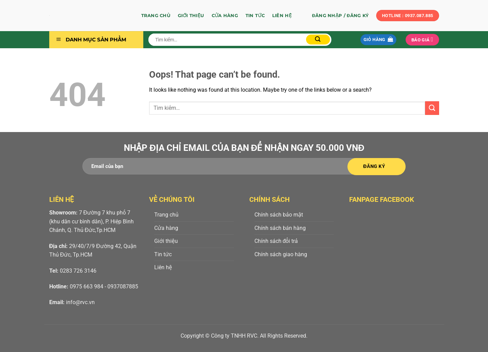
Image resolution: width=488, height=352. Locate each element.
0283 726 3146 (78, 271)
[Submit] (318, 39)
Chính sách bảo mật (278, 214)
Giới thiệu (191, 15)
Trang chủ (155, 15)
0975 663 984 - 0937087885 (104, 286)
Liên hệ (282, 15)
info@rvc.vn (80, 302)
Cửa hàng (225, 15)
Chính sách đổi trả (276, 241)
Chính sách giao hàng (280, 254)
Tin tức (255, 15)
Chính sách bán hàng (280, 228)
